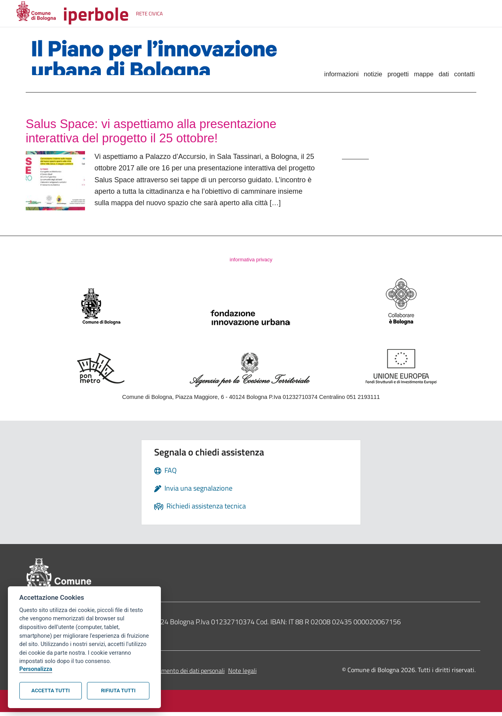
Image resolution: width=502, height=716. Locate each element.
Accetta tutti (50, 690)
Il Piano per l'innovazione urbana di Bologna (161, 61)
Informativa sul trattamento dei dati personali (165, 674)
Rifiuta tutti (118, 690)
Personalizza (35, 669)
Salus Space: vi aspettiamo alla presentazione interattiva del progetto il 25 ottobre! (171, 132)
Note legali (242, 674)
